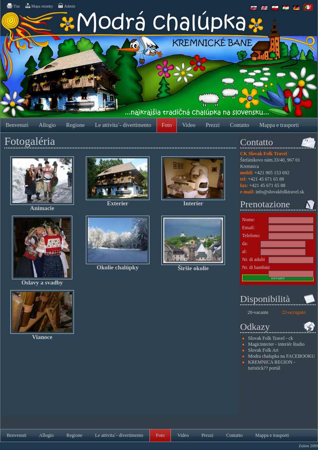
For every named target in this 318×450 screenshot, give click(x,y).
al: (244, 251)
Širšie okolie (193, 243)
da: (245, 243)
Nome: (248, 219)
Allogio (47, 125)
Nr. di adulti (253, 259)
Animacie (42, 183)
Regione (75, 125)
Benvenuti (17, 125)
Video (188, 125)
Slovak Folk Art (263, 350)
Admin (66, 5)
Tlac (13, 5)
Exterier (117, 181)
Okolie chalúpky (117, 243)
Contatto (239, 125)
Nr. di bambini (256, 267)
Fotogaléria (29, 141)
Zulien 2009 (308, 446)
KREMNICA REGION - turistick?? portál (271, 365)
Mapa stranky (39, 5)
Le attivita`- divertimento (123, 125)
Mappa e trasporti (279, 125)
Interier (193, 181)
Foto (167, 125)
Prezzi (213, 125)
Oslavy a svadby (42, 251)
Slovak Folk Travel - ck (270, 338)
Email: (248, 227)
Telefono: (251, 235)
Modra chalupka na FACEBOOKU (281, 356)
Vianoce (42, 315)
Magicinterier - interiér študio (276, 344)
